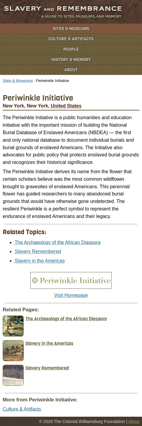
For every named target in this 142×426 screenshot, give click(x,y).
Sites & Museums (71, 29)
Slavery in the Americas (40, 260)
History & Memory (71, 59)
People (71, 49)
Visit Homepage (71, 295)
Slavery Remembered (38, 251)
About (71, 70)
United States (66, 105)
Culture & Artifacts (71, 39)
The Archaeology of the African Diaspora (57, 242)
